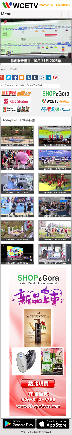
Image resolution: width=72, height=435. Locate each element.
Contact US (46, 5)
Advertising (63, 5)
